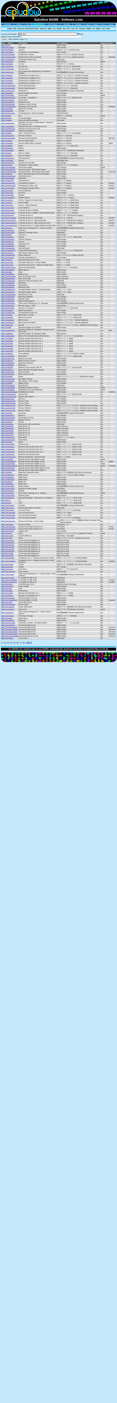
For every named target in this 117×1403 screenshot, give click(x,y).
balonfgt (11, 301)
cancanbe (11, 513)
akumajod (11, 138)
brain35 (11, 435)
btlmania (11, 479)
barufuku (11, 308)
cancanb (11, 510)
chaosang (11, 604)
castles (10, 564)
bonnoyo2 (11, 405)
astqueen (11, 248)
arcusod (11, 208)
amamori (11, 163)
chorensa (11, 625)
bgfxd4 (10, 346)
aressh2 (11, 210)
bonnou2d (11, 401)
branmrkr (11, 437)
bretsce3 (11, 452)
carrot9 (10, 556)
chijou (10, 618)
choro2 (10, 638)
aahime (11, 72)
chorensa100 (12, 634)
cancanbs (11, 518)
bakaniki (11, 287)
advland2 (11, 104)
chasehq (11, 609)
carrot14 (11, 545)
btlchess (11, 475)
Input (87, 24)
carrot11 (11, 540)
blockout (11, 372)
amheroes (11, 169)
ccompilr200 (12, 580)
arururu (10, 242)
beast (10, 315)
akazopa (11, 123)
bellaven (11, 320)
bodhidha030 (12, 392)
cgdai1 (10, 593)
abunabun (11, 86)
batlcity (10, 310)
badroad (11, 283)
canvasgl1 (11, 527)
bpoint (10, 422)
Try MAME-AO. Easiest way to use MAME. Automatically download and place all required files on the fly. (58, 649)
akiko (10, 133)
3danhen (11, 59)
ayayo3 (10, 265)
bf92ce (10, 334)
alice (10, 153)
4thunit (10, 66)
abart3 (10, 80)
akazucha (11, 129)
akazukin (11, 131)
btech (10, 472)
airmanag (11, 113)
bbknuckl (11, 313)
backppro (11, 278)
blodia (10, 376)
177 (9, 45)
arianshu (11, 230)
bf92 (9, 327)
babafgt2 (11, 270)
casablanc (11, 561)
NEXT (29, 643)
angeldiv (11, 178)
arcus (10, 203)
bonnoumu (12, 403)
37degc (11, 52)
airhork (10, 111)
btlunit (10, 482)
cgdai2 (10, 595)
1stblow (11, 47)
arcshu (10, 200)
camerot (11, 508)
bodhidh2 (11, 387)
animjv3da (11, 186)
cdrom (10, 584)
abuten (10, 93)
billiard (10, 354)
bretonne (11, 444)
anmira (10, 190)
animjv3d (11, 183)
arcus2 (10, 205)
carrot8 (10, 553)
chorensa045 (12, 632)
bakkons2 (11, 289)
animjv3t (11, 188)
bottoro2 (11, 415)
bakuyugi (11, 299)
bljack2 (10, 370)
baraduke (11, 303)
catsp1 (10, 569)
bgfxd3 (10, 343)
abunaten (11, 88)
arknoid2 (11, 232)
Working (78, 24)
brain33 (11, 431)
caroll (10, 538)
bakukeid (11, 297)
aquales (11, 195)
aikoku (10, 109)
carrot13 (11, 542)
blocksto (11, 374)
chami (10, 602)
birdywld (11, 356)
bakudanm (12, 294)
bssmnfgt (11, 468)
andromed (11, 176)
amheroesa (12, 172)
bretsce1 (11, 447)
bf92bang (11, 330)
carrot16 (11, 549)
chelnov (11, 612)
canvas (10, 524)
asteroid (11, 246)
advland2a (12, 106)
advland (11, 102)
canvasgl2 (11, 529)
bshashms (11, 457)
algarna (11, 150)
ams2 (10, 174)
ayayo (10, 260)
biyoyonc (11, 359)
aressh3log (12, 218)
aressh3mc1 (12, 223)
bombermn (12, 394)
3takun (10, 64)
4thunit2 (11, 69)
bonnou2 (11, 399)
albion (10, 141)
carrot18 (11, 551)
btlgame (11, 477)
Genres (19, 24)
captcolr (11, 531)
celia (10, 588)
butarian (11, 491)
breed (10, 442)
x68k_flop (4, 45)
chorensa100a (13, 636)
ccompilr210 (12, 582)
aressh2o (11, 213)
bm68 (10, 383)
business (11, 489)
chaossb (11, 607)
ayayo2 (10, 262)
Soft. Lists (37, 24)
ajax (9, 116)
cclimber (11, 574)
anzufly (10, 193)
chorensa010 (12, 627)
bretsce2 (11, 449)
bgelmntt (11, 336)
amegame (11, 167)
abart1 (10, 75)
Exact (82, 34)
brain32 (11, 428)
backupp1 (11, 281)
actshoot (11, 100)
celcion (10, 586)
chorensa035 (12, 629)
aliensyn (11, 158)
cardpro (11, 536)
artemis (11, 237)
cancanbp (11, 515)
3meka (10, 62)
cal (9, 500)
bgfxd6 (10, 351)
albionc (10, 143)
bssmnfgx (11, 470)
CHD (27, 24)
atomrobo (11, 255)
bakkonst (11, 292)
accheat (11, 95)
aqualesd (11, 197)
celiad (10, 591)
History (95, 24)
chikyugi (11, 620)
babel (10, 272)
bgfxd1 (10, 338)
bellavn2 (11, 322)
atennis (10, 253)
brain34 (11, 433)
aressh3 (11, 215)
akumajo (11, 136)
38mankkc (11, 57)
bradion (11, 424)
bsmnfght (11, 464)
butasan (11, 493)
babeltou (11, 274)
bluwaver (11, 379)
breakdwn (11, 440)
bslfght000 (12, 461)
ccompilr (11, 578)
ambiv (10, 165)
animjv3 (11, 180)
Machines (7, 24)
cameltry (11, 505)
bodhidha (11, 390)
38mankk (11, 54)
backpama (12, 276)
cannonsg (11, 521)
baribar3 (11, 306)
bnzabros (11, 385)
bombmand (12, 397)
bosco (10, 413)
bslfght (10, 459)
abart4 (10, 83)
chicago (11, 616)
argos (10, 228)
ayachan (11, 257)
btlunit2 (10, 484)
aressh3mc (12, 220)
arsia (10, 235)
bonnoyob (11, 410)
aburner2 (11, 91)
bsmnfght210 (12, 466)
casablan (11, 558)
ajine (10, 118)
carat (10, 533)
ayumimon (12, 267)
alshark (10, 160)
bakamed (11, 285)
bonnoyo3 (11, 408)
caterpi (10, 567)
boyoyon (11, 420)
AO (103, 24)
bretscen (11, 454)
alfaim (10, 146)
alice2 (10, 155)
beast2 (10, 317)
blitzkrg (10, 367)
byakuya (11, 498)
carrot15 (11, 547)
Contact (110, 24)
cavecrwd (11, 571)
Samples (67, 24)
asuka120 (11, 250)
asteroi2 (11, 244)
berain (10, 325)
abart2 (10, 78)
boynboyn (11, 418)
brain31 (11, 426)
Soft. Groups (52, 24)
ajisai (10, 120)
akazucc (11, 126)
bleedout (11, 363)
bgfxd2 (10, 341)
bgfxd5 (10, 348)
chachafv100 (12, 600)
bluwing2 (11, 381)
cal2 (9, 503)
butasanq (11, 495)
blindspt (11, 365)
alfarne (10, 148)
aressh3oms (12, 225)
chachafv (11, 598)
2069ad (11, 50)
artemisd (11, 239)
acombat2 (11, 98)
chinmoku (11, 623)
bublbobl (11, 486)
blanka (10, 361)
